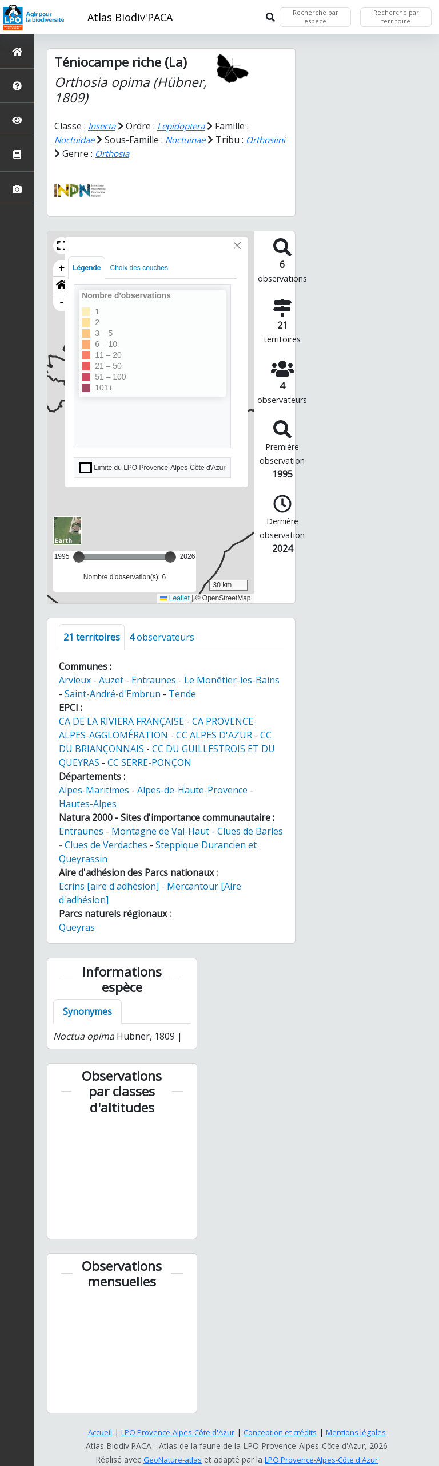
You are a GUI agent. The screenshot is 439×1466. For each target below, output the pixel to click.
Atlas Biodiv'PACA (130, 17)
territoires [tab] (91, 636)
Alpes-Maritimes (94, 789)
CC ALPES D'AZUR (214, 734)
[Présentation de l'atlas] (17, 85)
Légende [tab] (87, 267)
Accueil (91, 1432)
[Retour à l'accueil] (17, 51)
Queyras (77, 926)
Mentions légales (363, 1432)
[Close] (237, 245)
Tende (182, 693)
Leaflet (174, 598)
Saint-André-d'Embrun (113, 693)
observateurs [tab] (161, 636)
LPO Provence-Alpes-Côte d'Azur (174, 1432)
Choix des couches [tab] (138, 267)
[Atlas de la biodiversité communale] (17, 154)
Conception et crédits (283, 1432)
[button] (61, 245)
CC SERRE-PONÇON (149, 762)
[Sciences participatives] (17, 120)
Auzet (111, 679)
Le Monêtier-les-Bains (232, 679)
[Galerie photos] (17, 189)
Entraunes (153, 679)
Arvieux (75, 679)
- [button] (62, 302)
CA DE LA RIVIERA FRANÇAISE (121, 720)
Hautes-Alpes (88, 803)
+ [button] (62, 268)
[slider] (170, 556)
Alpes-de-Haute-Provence (192, 789)
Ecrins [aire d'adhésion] (109, 885)
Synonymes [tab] (87, 1011)
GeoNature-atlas (168, 1459)
